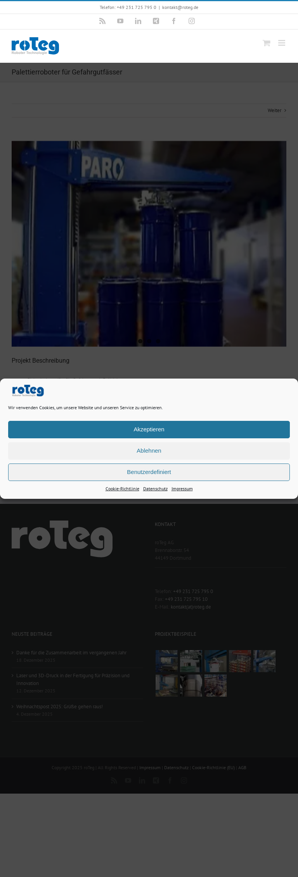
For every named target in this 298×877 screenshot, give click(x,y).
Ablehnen (149, 450)
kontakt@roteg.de (180, 7)
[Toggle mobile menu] (282, 43)
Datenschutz (155, 488)
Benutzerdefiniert (149, 472)
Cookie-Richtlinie (122, 488)
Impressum (182, 488)
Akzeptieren (148, 429)
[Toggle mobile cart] (266, 43)
